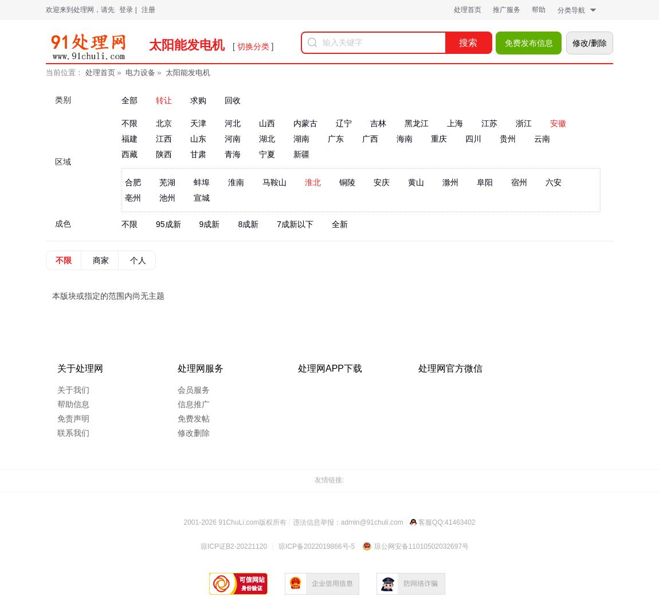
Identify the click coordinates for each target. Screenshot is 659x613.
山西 (267, 123)
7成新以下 (295, 224)
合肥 (133, 182)
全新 (340, 224)
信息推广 (194, 404)
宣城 (202, 197)
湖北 (267, 138)
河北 (233, 123)
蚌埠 (202, 182)
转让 (164, 100)
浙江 (524, 123)
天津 (198, 123)
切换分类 (253, 46)
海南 (405, 138)
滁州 (450, 182)
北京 (164, 123)
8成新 (248, 224)
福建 (129, 138)
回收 (233, 100)
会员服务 (194, 390)
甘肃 (198, 154)
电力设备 (140, 72)
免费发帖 (194, 418)
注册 (148, 10)
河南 (233, 138)
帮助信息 (73, 404)
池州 (167, 197)
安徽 (558, 123)
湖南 (301, 138)
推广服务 (506, 10)
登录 (126, 10)
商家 (101, 260)
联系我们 (73, 433)
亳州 (133, 197)
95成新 (168, 224)
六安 (554, 182)
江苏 (489, 123)
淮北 (313, 182)
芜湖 (167, 182)
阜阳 (485, 182)
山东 (198, 138)
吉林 (378, 123)
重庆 (439, 138)
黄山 (416, 182)
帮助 (539, 10)
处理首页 (467, 10)
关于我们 (73, 390)
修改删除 (194, 433)
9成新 (209, 224)
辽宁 (344, 123)
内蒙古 (305, 123)
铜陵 (347, 182)
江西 (164, 138)
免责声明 (73, 418)
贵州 (508, 138)
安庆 (382, 182)
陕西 (164, 154)
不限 (129, 123)
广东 (336, 138)
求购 (198, 100)
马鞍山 (274, 182)
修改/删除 (589, 43)
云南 (542, 138)
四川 (473, 138)
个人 (138, 260)
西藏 (129, 154)
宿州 (519, 182)
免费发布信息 (529, 43)
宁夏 (267, 154)
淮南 (236, 182)
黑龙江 (417, 123)
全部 (129, 100)
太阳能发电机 (188, 72)
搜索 (468, 43)
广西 (370, 138)
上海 (455, 123)
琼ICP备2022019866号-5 (316, 546)
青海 (233, 154)
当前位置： (64, 72)
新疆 (301, 154)
